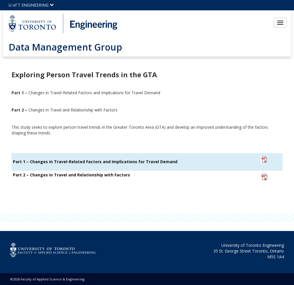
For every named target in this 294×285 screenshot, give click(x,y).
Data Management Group (65, 47)
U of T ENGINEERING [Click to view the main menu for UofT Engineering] (31, 5)
